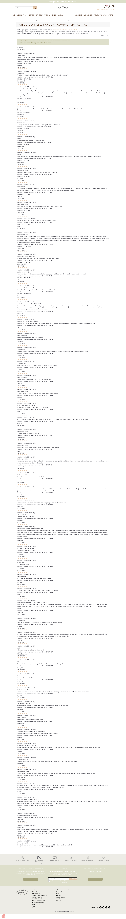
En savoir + (30, 881)
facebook (100, 910)
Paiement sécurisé (55, 860)
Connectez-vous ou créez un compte (60, 43)
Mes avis (58, 903)
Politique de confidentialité (38, 903)
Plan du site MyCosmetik (38, 905)
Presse (33, 908)
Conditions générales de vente (39, 898)
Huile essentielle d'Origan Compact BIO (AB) (65, 32)
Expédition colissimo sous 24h (22, 861)
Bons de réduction (60, 900)
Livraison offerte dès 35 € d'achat (105, 10)
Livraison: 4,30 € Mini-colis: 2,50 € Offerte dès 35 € (39, 862)
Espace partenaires (37, 900)
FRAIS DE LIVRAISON (37, 901)
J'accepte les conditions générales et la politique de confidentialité (64, 884)
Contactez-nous (36, 907)
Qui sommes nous (36, 896)
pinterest (106, 910)
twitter (103, 910)
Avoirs (57, 896)
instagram (109, 910)
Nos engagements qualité (87, 860)
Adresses (58, 898)
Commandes (59, 894)
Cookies (34, 910)
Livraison (34, 892)
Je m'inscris (73, 881)
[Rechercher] (24, 9)
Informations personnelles (63, 892)
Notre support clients (103, 860)
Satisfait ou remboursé (71, 860)
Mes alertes (59, 901)
